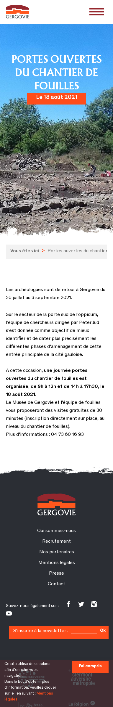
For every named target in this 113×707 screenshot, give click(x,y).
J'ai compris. (90, 666)
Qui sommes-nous (56, 531)
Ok (102, 631)
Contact (56, 584)
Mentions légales (56, 562)
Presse (56, 573)
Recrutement (56, 541)
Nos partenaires (56, 552)
